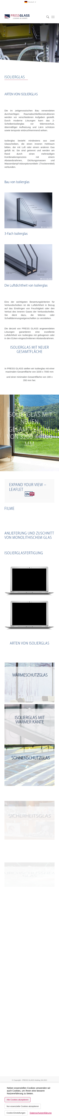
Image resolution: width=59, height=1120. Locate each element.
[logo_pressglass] (24, 17)
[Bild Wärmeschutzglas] (29, 683)
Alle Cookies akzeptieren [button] (18, 1100)
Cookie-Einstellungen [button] (16, 1113)
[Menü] (53, 17)
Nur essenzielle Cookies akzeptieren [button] (23, 1106)
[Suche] (46, 17)
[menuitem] (30, 2)
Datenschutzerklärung (41, 1113)
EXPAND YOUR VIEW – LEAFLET (27, 487)
